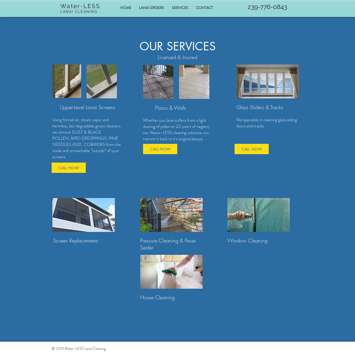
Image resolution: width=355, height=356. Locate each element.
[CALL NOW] (160, 149)
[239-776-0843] (267, 7)
